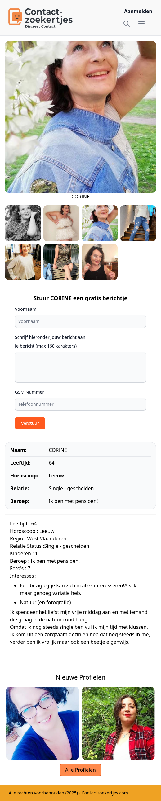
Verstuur (30, 423)
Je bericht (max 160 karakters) (46, 346)
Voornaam (25, 309)
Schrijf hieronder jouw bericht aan (50, 337)
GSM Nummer (29, 392)
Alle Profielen (80, 769)
